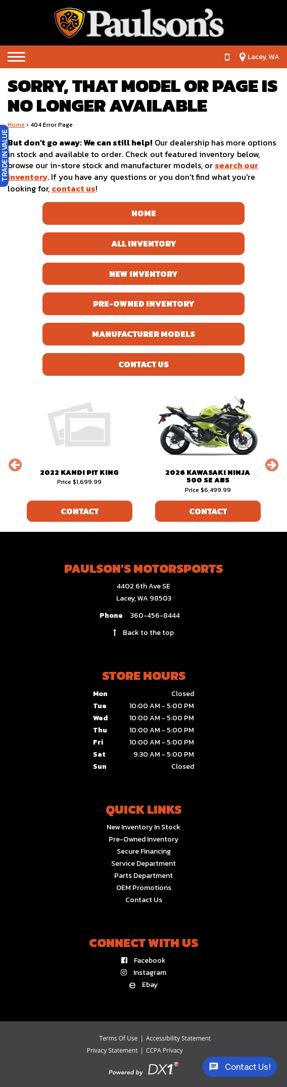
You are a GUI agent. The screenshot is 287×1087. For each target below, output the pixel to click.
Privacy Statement (112, 1050)
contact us (73, 188)
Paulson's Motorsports (143, 568)
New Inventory (143, 274)
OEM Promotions (143, 887)
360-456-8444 (155, 615)
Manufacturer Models (143, 334)
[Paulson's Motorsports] (143, 22)
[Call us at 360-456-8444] (222, 57)
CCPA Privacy (164, 1050)
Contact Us (143, 364)
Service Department (143, 863)
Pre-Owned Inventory (144, 304)
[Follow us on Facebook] (143, 960)
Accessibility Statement (178, 1038)
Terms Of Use (119, 1038)
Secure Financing (144, 851)
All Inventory (143, 243)
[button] (15, 465)
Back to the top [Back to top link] (143, 632)
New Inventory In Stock (143, 827)
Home (16, 124)
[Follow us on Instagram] (143, 972)
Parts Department (143, 875)
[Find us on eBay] (143, 984)
